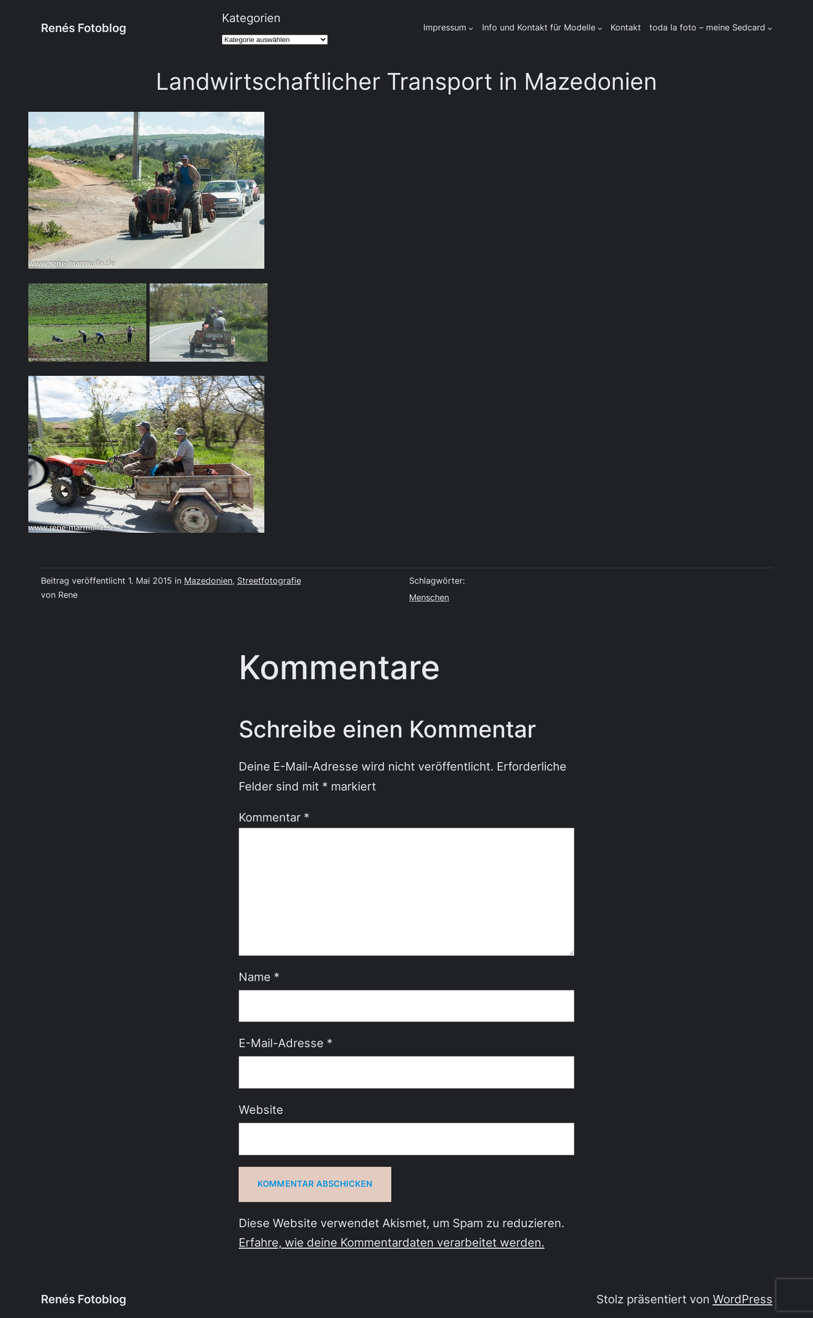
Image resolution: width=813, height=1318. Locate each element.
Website (261, 1109)
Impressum (444, 28)
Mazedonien (208, 581)
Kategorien (251, 18)
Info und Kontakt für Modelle (538, 28)
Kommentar (274, 817)
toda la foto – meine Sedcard (707, 28)
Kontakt (626, 28)
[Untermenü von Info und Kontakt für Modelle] (600, 28)
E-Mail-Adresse (286, 1043)
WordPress (743, 1299)
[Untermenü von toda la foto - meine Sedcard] (770, 28)
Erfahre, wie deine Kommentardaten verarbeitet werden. (391, 1242)
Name (259, 977)
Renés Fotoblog (83, 28)
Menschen (429, 598)
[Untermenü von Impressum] (471, 28)
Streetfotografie (269, 581)
